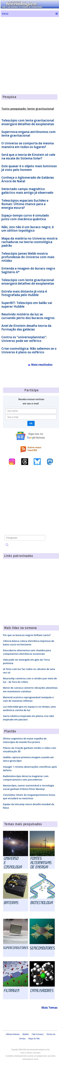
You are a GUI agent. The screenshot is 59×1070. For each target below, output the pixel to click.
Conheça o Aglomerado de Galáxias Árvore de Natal (27, 179)
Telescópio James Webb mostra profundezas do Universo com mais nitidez (27, 257)
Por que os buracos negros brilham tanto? (27, 635)
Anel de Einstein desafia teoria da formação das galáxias (26, 327)
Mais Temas (49, 1007)
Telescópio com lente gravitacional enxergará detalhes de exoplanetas (27, 122)
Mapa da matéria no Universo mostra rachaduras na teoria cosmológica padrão (29, 242)
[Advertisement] (29, 49)
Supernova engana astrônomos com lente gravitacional (28, 134)
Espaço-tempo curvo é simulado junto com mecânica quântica (25, 217)
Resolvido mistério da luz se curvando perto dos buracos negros (27, 316)
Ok (30, 423)
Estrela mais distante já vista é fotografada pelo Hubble (24, 293)
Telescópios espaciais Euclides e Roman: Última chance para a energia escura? (24, 204)
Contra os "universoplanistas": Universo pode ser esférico (24, 339)
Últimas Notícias (13, 1034)
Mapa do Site (34, 1038)
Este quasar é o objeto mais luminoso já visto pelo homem (29, 168)
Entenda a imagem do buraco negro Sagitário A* (28, 270)
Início (5, 13)
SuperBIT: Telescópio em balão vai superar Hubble (26, 305)
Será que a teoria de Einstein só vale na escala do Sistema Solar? (28, 156)
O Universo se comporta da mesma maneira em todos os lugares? (27, 145)
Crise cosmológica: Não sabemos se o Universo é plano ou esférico (28, 350)
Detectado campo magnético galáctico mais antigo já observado (27, 191)
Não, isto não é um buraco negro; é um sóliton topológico (27, 229)
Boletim (25, 1034)
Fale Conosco (37, 1034)
